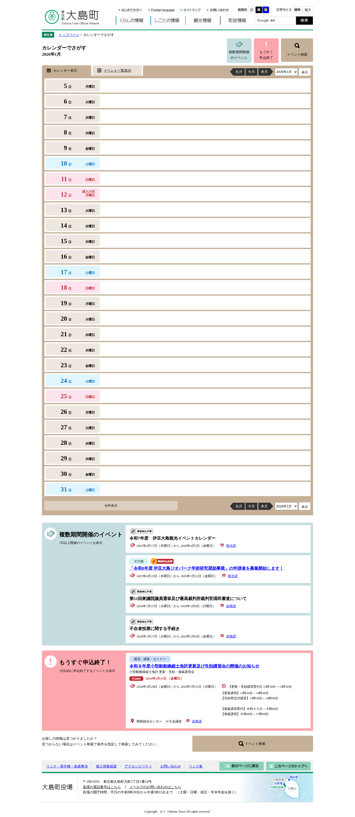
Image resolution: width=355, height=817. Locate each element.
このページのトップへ (288, 766)
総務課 (231, 606)
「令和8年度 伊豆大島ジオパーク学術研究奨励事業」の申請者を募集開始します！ (206, 568)
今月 (251, 72)
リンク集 (196, 766)
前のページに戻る (241, 766)
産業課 (197, 721)
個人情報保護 (106, 766)
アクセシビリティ (138, 766)
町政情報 (237, 20)
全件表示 (111, 505)
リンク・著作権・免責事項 (67, 766)
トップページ (69, 35)
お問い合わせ (170, 766)
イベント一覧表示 (117, 70)
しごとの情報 (167, 20)
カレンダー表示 (65, 70)
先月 (238, 72)
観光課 (231, 546)
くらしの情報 (133, 20)
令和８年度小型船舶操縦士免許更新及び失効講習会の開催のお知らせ (194, 666)
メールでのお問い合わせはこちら (155, 787)
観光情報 (202, 20)
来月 (264, 72)
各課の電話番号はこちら (102, 787)
